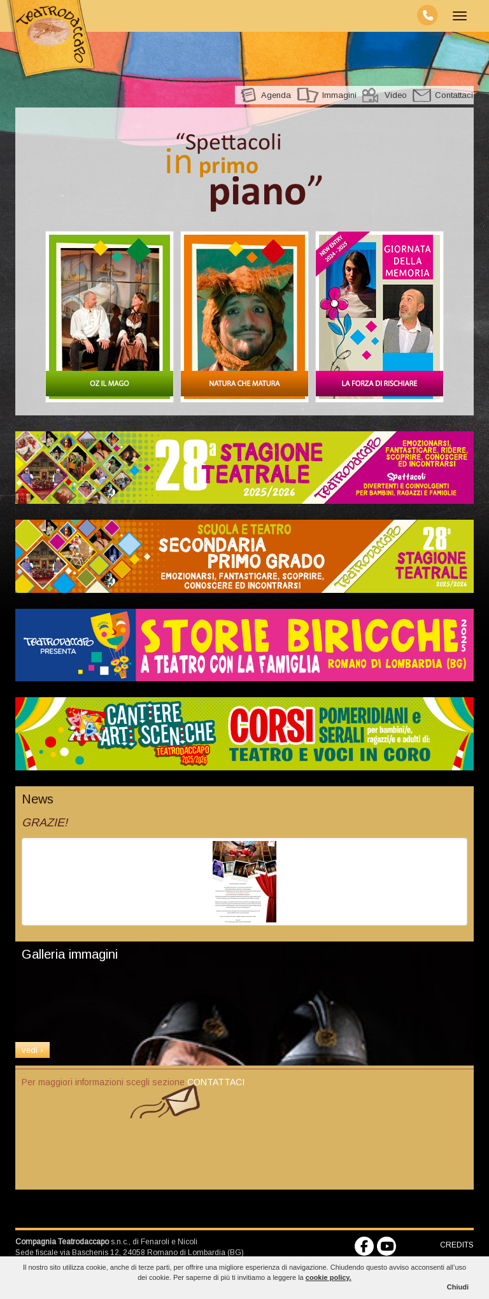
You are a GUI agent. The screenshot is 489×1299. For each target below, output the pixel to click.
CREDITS (457, 1244)
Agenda (276, 95)
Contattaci (454, 95)
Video (396, 95)
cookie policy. (328, 1277)
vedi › (32, 1050)
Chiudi (458, 1287)
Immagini (339, 95)
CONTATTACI (215, 1082)
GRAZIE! (44, 822)
